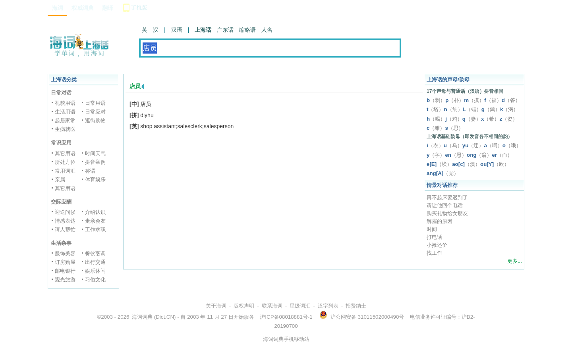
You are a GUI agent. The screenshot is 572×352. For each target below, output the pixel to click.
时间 (432, 229)
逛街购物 (95, 120)
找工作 (434, 253)
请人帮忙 (65, 230)
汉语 (176, 30)
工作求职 (95, 230)
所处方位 (65, 162)
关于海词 (216, 306)
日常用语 (95, 103)
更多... (514, 261)
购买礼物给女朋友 (447, 213)
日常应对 (95, 112)
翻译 (107, 8)
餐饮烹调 (95, 253)
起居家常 (65, 120)
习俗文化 (95, 280)
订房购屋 (65, 262)
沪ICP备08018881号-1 (286, 317)
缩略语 (247, 30)
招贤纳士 (356, 306)
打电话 (434, 237)
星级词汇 (300, 306)
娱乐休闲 (95, 271)
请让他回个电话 (445, 205)
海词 (57, 8)
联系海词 (272, 306)
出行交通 (95, 262)
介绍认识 (95, 212)
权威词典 (83, 8)
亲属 (60, 180)
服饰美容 (65, 253)
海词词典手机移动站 (286, 339)
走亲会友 (95, 221)
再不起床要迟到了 (447, 197)
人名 (266, 30)
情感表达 (65, 221)
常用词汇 (65, 171)
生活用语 (65, 112)
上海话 (203, 30)
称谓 (90, 171)
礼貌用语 (65, 103)
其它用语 (65, 153)
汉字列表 (328, 306)
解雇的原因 (439, 221)
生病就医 (65, 129)
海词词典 (142, 317)
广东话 (225, 30)
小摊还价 (437, 245)
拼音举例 (95, 162)
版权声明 (244, 306)
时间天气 (95, 153)
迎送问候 (65, 212)
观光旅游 (65, 280)
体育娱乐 (95, 180)
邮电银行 (65, 271)
